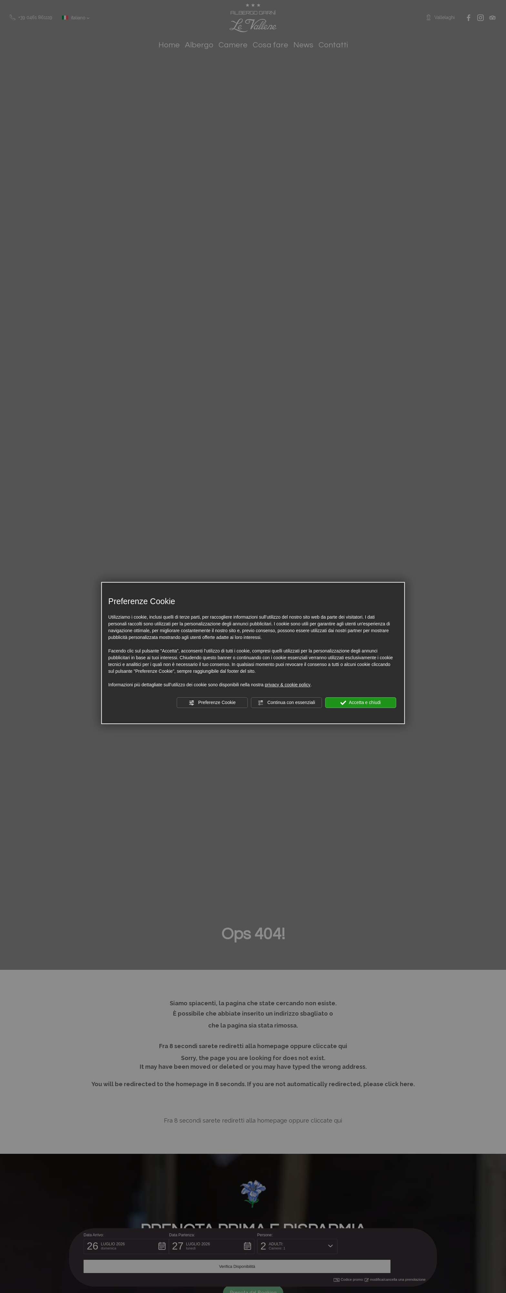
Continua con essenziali (286, 703)
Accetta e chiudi (360, 703)
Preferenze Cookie (212, 703)
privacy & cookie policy (287, 684)
